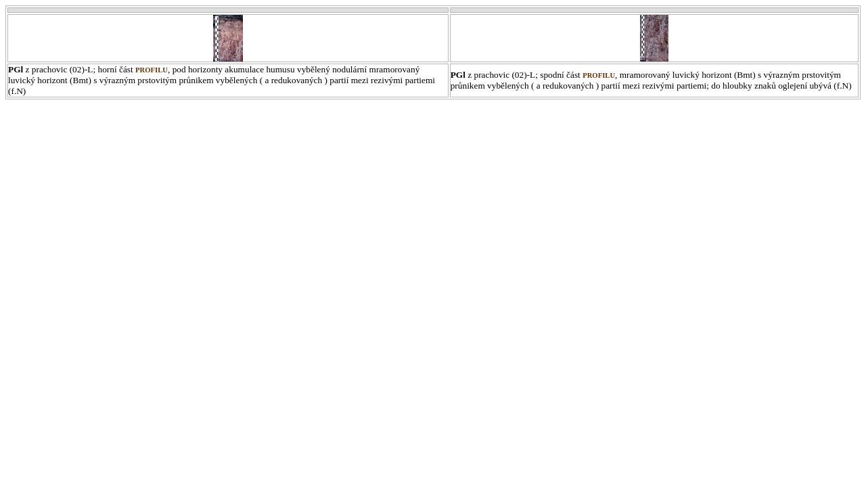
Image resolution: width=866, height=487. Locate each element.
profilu (151, 70)
